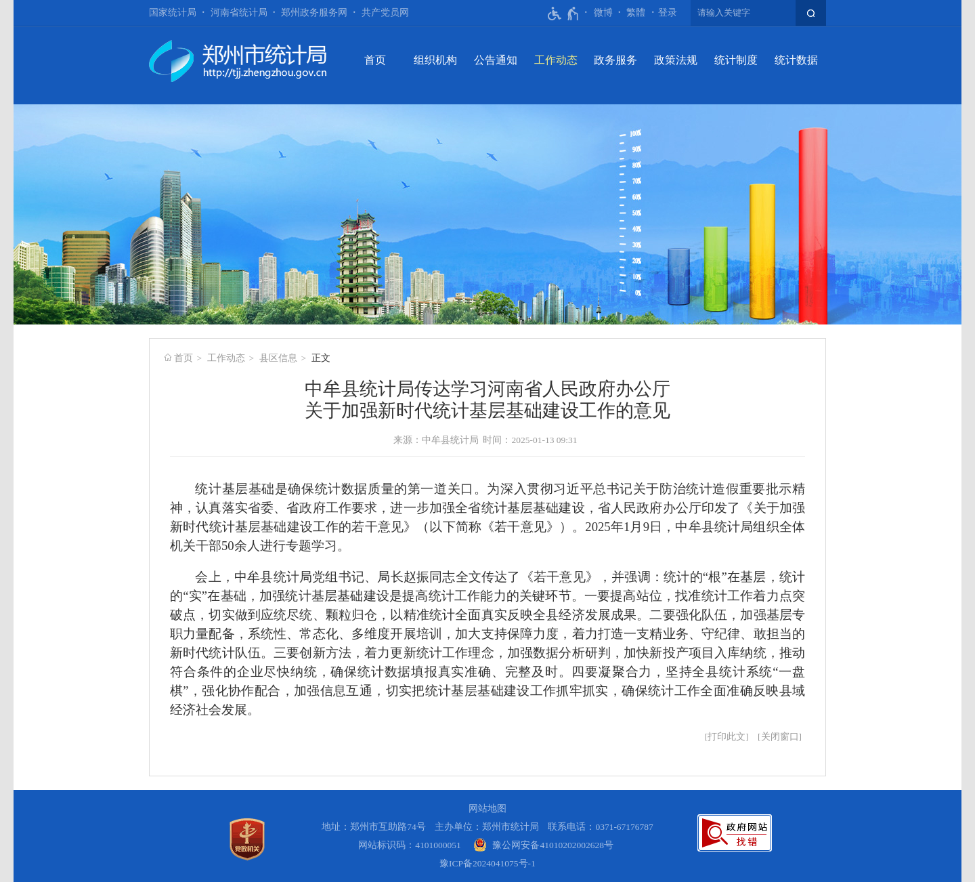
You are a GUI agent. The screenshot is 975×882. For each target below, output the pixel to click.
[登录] (667, 13)
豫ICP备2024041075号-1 (487, 863)
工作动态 (556, 60)
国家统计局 (172, 12)
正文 (320, 358)
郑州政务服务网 (314, 12)
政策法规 (675, 60)
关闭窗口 (780, 737)
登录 (667, 12)
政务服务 (615, 60)
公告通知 (495, 60)
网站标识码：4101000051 (409, 845)
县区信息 (278, 358)
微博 (603, 12)
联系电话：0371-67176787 (600, 827)
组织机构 (435, 60)
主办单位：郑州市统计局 (487, 827)
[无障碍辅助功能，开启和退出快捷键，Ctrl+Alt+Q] (563, 13)
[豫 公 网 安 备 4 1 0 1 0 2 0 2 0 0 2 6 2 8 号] (543, 845)
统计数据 (796, 60)
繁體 (635, 12)
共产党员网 (385, 12)
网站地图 (487, 808)
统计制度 (736, 60)
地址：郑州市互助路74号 (374, 827)
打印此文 (726, 737)
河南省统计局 (239, 12)
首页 (375, 60)
